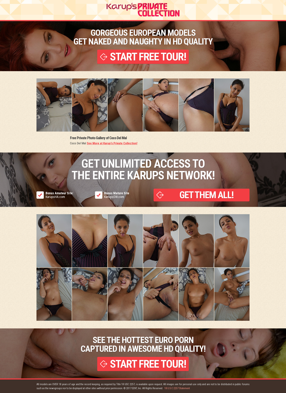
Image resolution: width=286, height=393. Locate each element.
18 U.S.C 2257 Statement (177, 388)
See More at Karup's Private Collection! (112, 143)
